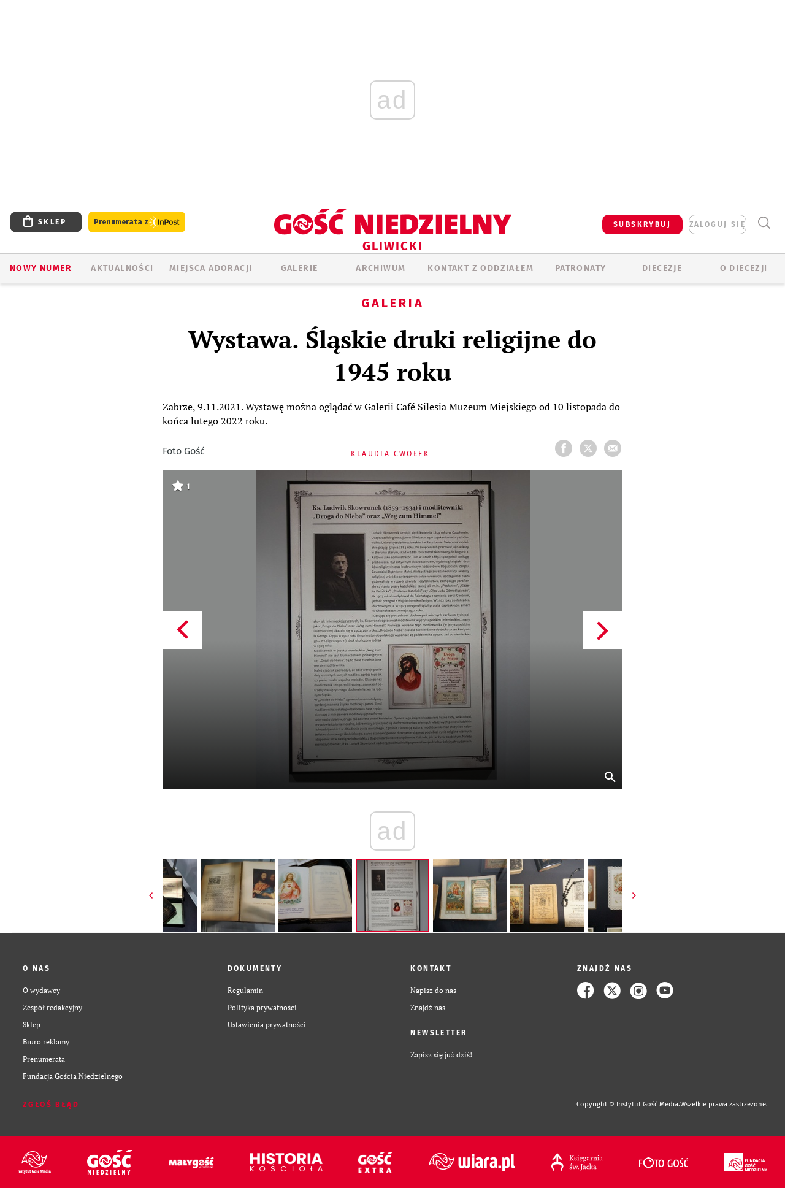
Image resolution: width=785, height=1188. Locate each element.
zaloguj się (717, 224)
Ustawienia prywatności (267, 1024)
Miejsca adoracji (210, 268)
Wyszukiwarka (763, 223)
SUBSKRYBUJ (642, 224)
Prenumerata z (137, 222)
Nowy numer (41, 268)
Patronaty (581, 268)
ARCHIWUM (380, 268)
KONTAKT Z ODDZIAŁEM (480, 268)
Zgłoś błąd (51, 1104)
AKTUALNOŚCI (122, 268)
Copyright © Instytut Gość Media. (628, 1104)
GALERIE (299, 268)
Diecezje (662, 268)
